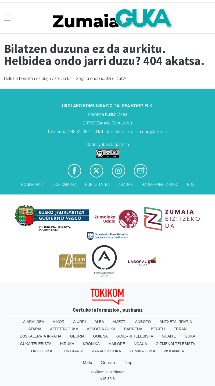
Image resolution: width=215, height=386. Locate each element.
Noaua (140, 344)
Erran (180, 329)
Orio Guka (41, 351)
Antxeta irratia (175, 321)
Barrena (133, 329)
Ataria (35, 329)
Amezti (119, 321)
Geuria (77, 336)
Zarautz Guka (106, 351)
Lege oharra (64, 184)
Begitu (158, 329)
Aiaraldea (33, 321)
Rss (190, 184)
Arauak (125, 184)
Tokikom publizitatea (107, 372)
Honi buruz (32, 184)
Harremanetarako (159, 184)
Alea (99, 321)
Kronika (91, 344)
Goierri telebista (134, 336)
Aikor (58, 321)
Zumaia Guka (142, 351)
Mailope (116, 344)
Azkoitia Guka (101, 329)
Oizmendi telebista (175, 344)
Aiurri (79, 321)
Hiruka (67, 344)
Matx (87, 362)
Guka (190, 336)
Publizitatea (97, 184)
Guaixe (169, 336)
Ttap (128, 362)
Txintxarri (72, 351)
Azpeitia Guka (64, 329)
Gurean (108, 362)
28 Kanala (174, 351)
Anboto (143, 321)
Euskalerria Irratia (40, 336)
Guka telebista (35, 344)
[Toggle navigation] (7, 18)
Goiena (100, 336)
